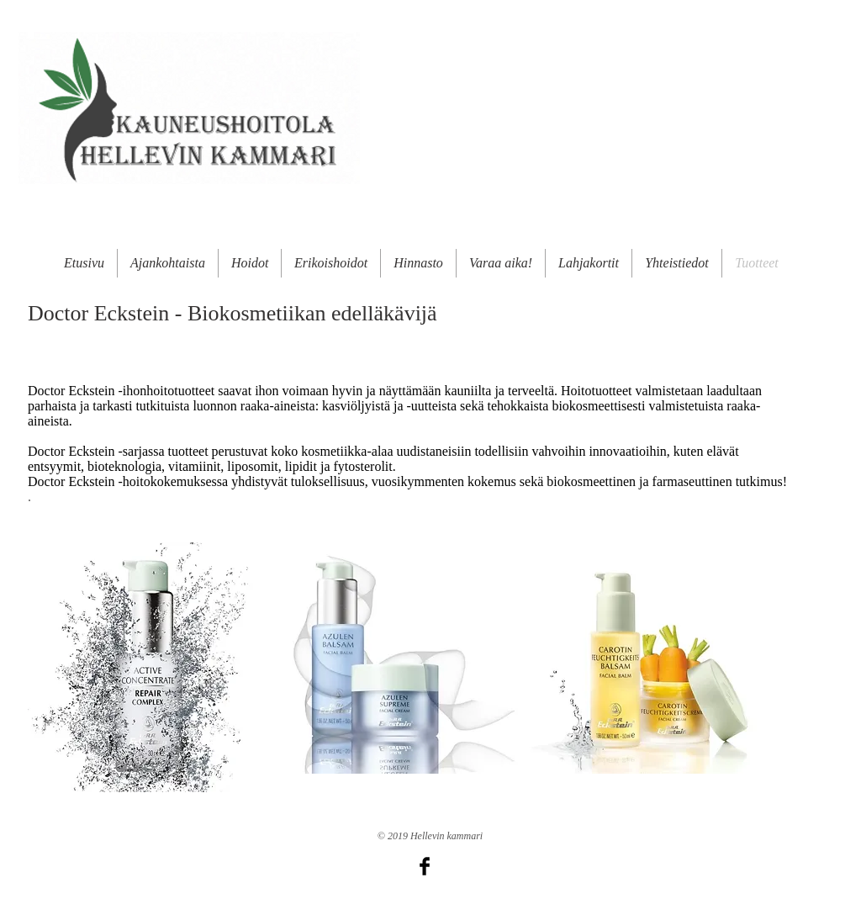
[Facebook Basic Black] (424, 866)
